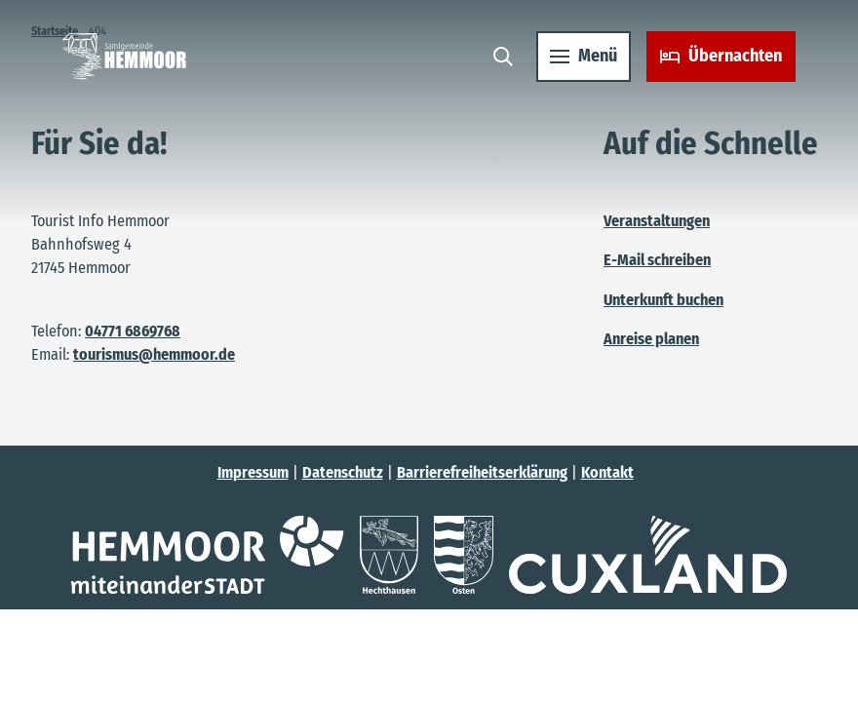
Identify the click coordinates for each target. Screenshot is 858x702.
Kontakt (607, 472)
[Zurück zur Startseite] (124, 56)
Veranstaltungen (657, 221)
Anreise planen (651, 339)
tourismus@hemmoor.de (154, 354)
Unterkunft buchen (663, 300)
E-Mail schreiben (657, 261)
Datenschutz (342, 472)
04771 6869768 (132, 331)
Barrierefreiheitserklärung (482, 472)
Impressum (253, 472)
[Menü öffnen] (583, 56)
